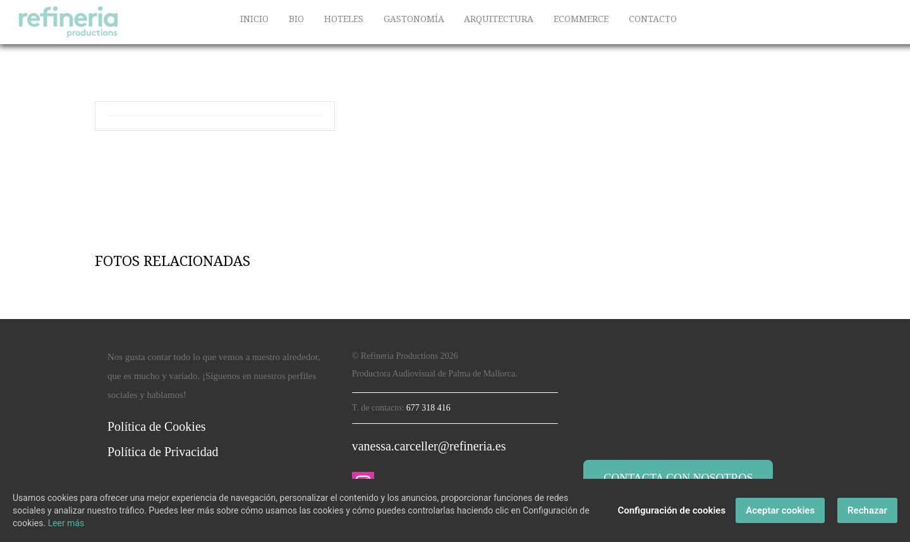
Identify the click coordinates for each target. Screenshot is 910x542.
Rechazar (867, 510)
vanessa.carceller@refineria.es (429, 446)
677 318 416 (428, 408)
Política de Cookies (156, 426)
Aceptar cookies (780, 510)
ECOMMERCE (581, 19)
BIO (296, 19)
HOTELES (343, 19)
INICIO (254, 19)
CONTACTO (653, 19)
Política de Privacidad (163, 452)
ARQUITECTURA (498, 19)
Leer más (66, 523)
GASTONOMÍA (414, 19)
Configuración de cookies (671, 510)
